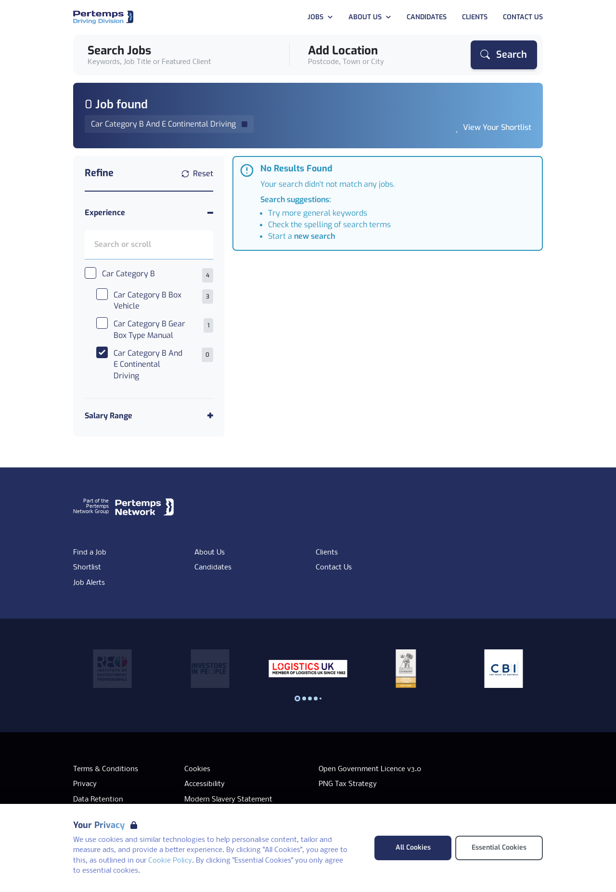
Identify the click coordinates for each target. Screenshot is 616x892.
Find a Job (89, 552)
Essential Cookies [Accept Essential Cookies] (499, 847)
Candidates (212, 567)
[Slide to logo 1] (304, 698)
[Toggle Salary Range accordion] (149, 416)
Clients (327, 552)
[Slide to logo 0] (297, 698)
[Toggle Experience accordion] (149, 212)
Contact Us (334, 567)
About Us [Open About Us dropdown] (369, 17)
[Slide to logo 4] (320, 698)
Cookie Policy (170, 861)
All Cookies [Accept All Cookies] (413, 847)
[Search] (504, 54)
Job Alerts (89, 583)
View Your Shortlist (497, 127)
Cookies (197, 769)
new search (314, 236)
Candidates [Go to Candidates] (427, 17)
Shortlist (87, 567)
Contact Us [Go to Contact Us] (523, 17)
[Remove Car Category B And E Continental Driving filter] (169, 124)
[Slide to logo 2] (310, 698)
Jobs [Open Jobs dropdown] (320, 17)
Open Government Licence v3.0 (370, 769)
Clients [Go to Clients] (475, 17)
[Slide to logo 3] (316, 698)
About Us (209, 552)
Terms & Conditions (105, 769)
